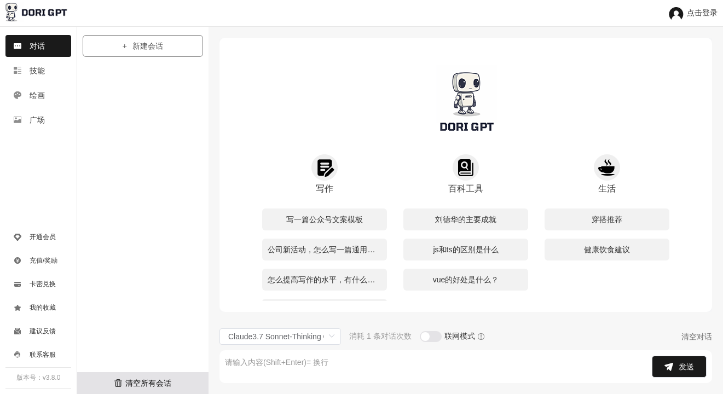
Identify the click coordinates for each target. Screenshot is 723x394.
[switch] (431, 336)
